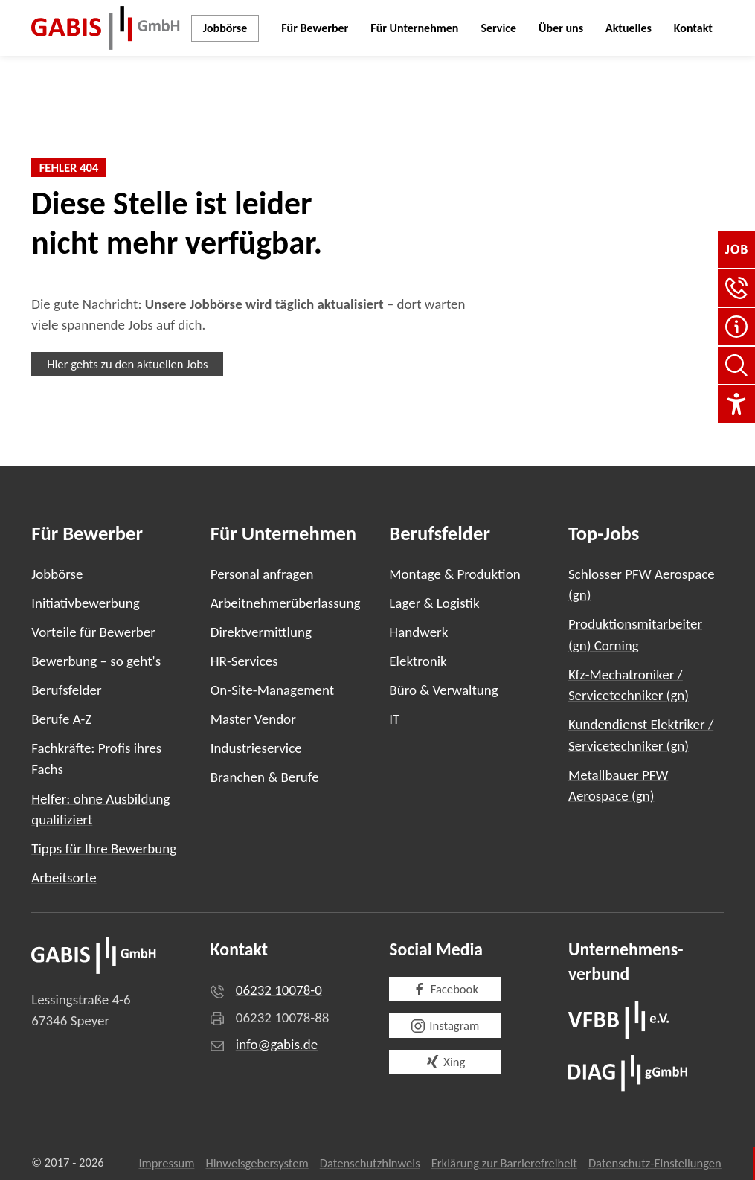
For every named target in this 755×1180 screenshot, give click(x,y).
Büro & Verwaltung (443, 690)
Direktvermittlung (261, 632)
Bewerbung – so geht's (96, 661)
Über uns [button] (561, 28)
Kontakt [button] (693, 28)
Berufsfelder (66, 690)
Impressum (166, 1162)
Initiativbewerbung (85, 603)
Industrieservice (256, 748)
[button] (736, 288)
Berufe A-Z (61, 719)
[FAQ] (736, 326)
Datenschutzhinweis (370, 1162)
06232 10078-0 (279, 989)
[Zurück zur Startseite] (105, 28)
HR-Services (244, 661)
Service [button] (498, 28)
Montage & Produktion (454, 574)
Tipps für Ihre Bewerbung (103, 848)
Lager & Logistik (434, 603)
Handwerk (418, 632)
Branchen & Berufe (265, 777)
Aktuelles (628, 28)
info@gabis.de (277, 1044)
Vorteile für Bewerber (93, 632)
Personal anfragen (262, 574)
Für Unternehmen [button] (414, 28)
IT (394, 719)
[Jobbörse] (736, 249)
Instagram (445, 1025)
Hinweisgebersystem (256, 1162)
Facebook (445, 989)
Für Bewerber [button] (314, 28)
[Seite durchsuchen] (736, 365)
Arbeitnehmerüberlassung (286, 603)
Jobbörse (225, 28)
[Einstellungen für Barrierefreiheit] (736, 404)
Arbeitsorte (63, 877)
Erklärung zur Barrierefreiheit (504, 1162)
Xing (445, 1062)
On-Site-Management (272, 690)
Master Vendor (253, 719)
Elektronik (417, 661)
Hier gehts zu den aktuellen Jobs (127, 363)
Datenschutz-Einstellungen (655, 1162)
